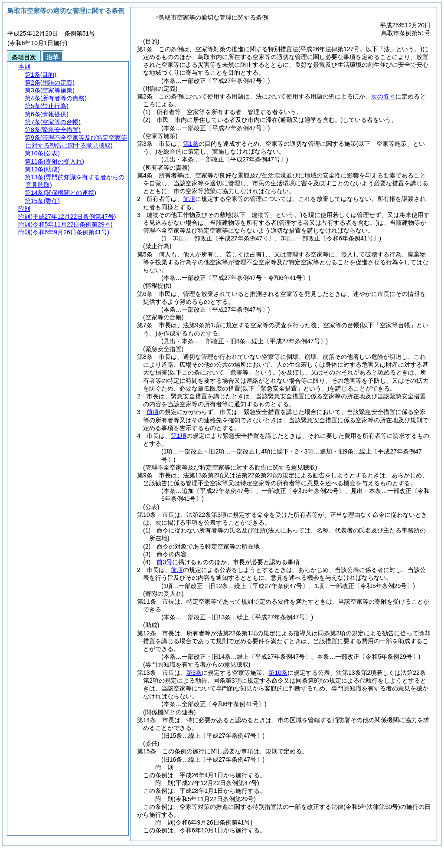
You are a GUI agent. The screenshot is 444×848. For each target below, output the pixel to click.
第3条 (194, 672)
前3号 (164, 562)
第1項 (178, 435)
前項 (189, 198)
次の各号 (383, 96)
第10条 (277, 672)
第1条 (191, 143)
